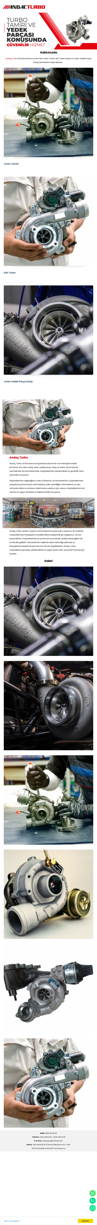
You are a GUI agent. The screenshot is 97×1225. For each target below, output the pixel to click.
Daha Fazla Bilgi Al (12, 1221)
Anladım (85, 1221)
